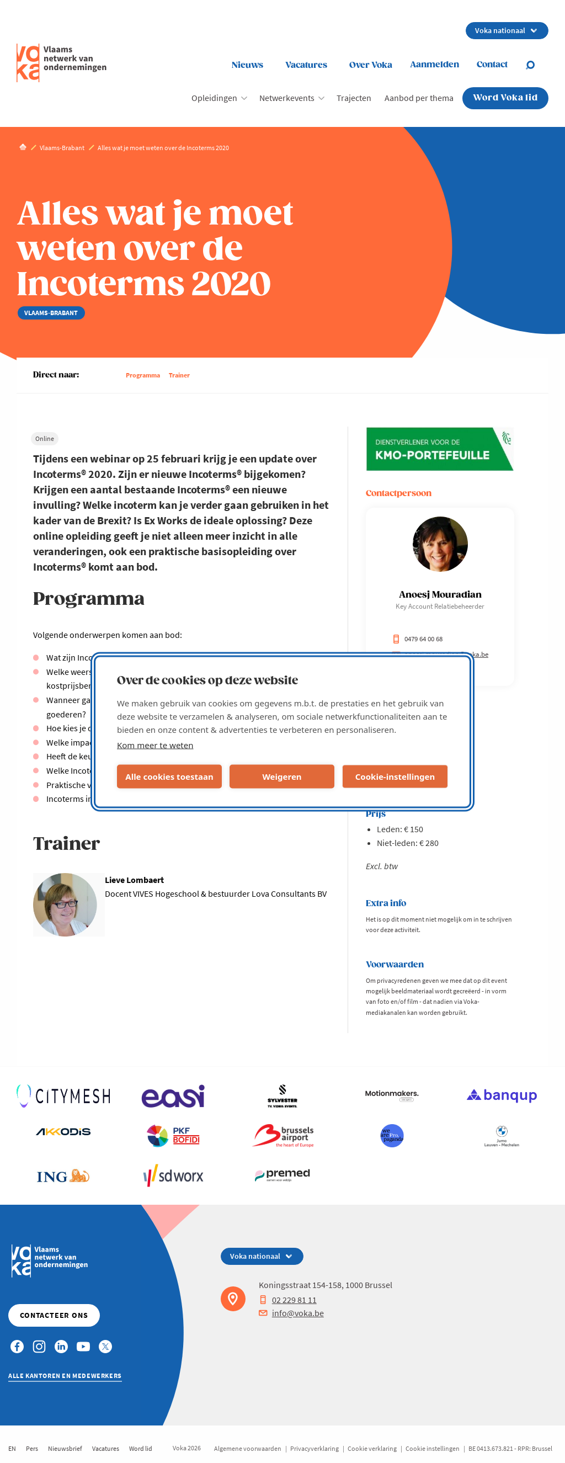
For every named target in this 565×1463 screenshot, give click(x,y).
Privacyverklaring (314, 1448)
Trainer (179, 375)
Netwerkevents (287, 97)
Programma (143, 375)
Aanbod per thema (419, 97)
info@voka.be (291, 1312)
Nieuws (247, 65)
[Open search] (536, 65)
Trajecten (354, 97)
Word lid (140, 1448)
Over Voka (370, 65)
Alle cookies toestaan (169, 776)
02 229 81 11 (288, 1299)
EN (12, 1448)
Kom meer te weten (155, 744)
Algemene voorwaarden (247, 1448)
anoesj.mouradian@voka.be (440, 654)
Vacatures (306, 65)
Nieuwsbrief (65, 1448)
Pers (32, 1448)
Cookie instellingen (433, 1448)
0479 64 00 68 (417, 638)
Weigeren (281, 776)
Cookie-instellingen (395, 776)
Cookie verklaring (372, 1448)
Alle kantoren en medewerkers (65, 1375)
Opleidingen (214, 97)
